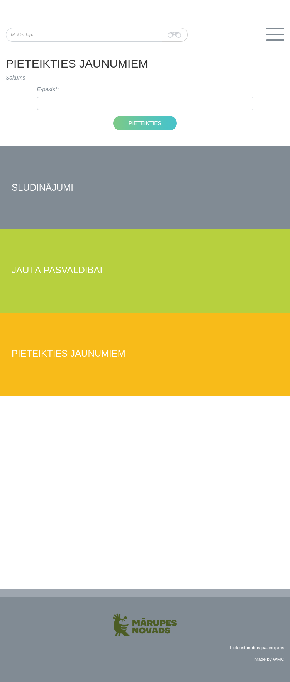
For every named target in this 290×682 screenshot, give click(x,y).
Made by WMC (269, 659)
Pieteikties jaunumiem (68, 354)
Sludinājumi (42, 188)
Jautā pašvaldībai (57, 270)
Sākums (15, 77)
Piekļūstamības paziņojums (257, 647)
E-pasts (46, 89)
